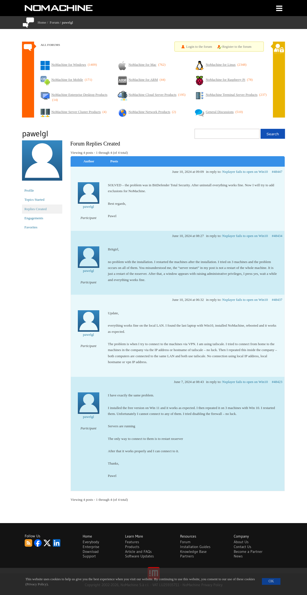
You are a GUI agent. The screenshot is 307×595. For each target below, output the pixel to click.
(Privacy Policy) (36, 584)
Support (89, 556)
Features (132, 541)
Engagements (33, 218)
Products (132, 546)
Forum (54, 22)
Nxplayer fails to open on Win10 (245, 172)
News (238, 556)
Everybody (91, 541)
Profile (29, 190)
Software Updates (139, 556)
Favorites (30, 227)
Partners (187, 556)
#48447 (277, 172)
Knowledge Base (193, 551)
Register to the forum (236, 47)
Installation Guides (195, 546)
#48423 (277, 382)
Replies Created (35, 209)
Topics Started (34, 200)
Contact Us (242, 546)
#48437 (277, 300)
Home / (44, 22)
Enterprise (91, 546)
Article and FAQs (138, 551)
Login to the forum (199, 47)
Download (91, 551)
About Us (241, 541)
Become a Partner (248, 551)
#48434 (277, 236)
